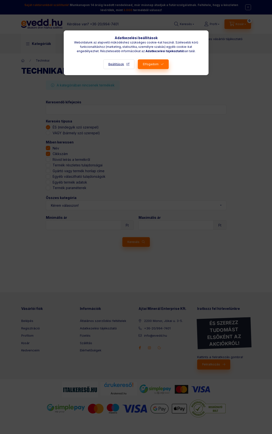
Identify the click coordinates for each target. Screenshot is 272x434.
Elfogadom (151, 64)
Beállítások (116, 64)
